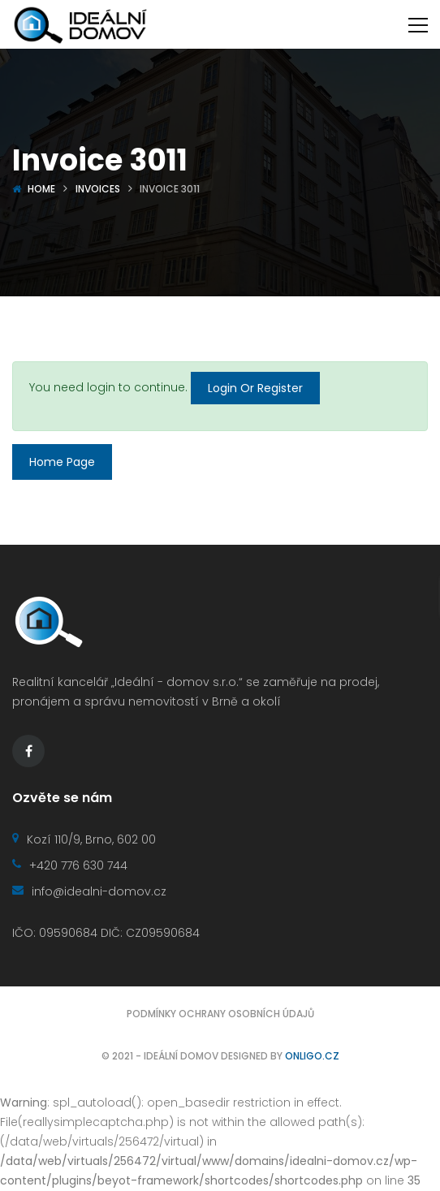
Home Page (62, 462)
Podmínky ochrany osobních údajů (220, 1014)
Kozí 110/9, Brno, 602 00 (84, 839)
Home (41, 189)
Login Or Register (255, 388)
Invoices (97, 189)
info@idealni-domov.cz (89, 891)
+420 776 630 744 (69, 865)
